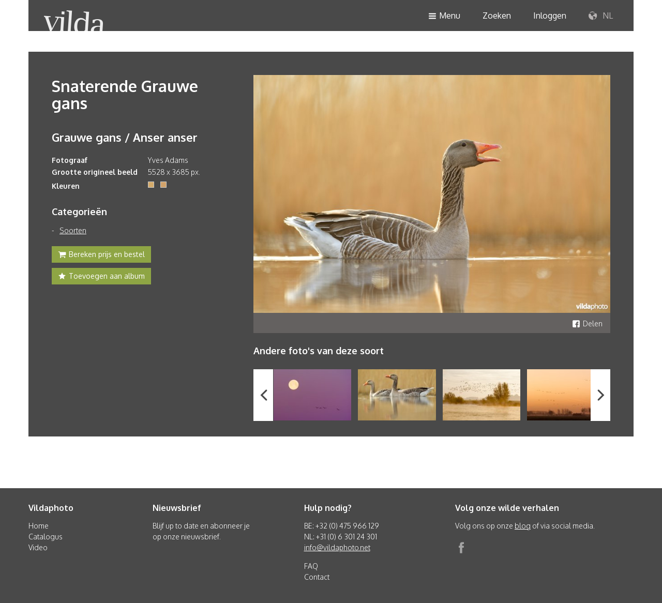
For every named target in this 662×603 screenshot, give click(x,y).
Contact (316, 576)
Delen (587, 323)
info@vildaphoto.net (337, 547)
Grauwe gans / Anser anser (125, 137)
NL (601, 16)
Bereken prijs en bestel (101, 255)
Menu (444, 16)
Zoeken (497, 15)
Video (38, 547)
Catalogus (45, 536)
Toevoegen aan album (101, 277)
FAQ (311, 566)
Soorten (72, 230)
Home (38, 525)
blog (523, 525)
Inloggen (549, 15)
